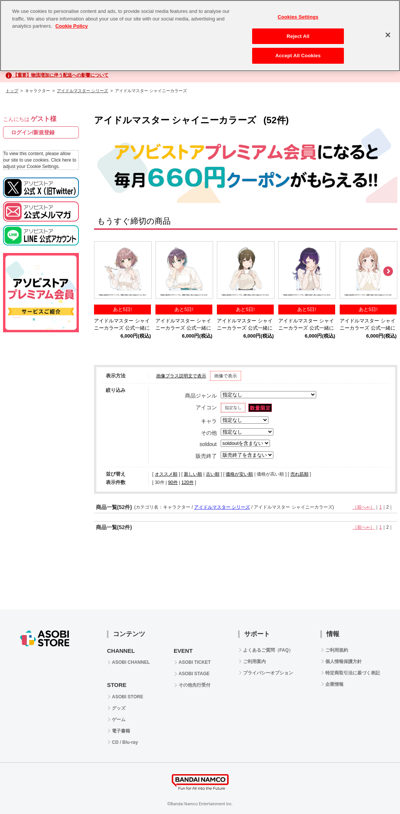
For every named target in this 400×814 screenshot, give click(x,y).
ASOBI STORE (127, 696)
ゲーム (118, 719)
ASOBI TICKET (195, 662)
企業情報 (334, 684)
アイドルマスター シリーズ (82, 90)
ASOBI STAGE (194, 673)
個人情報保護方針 (343, 661)
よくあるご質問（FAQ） (268, 650)
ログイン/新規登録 (33, 132)
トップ (12, 90)
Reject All (298, 36)
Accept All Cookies (298, 55)
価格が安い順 (239, 474)
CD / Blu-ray (125, 742)
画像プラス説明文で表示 (181, 376)
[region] (200, 35)
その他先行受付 (194, 685)
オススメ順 (166, 474)
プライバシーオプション (268, 673)
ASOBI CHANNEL (131, 662)
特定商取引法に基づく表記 (352, 673)
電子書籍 (121, 731)
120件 (187, 482)
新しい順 (193, 474)
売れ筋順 (299, 474)
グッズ (118, 708)
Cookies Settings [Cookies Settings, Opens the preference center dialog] (298, 17)
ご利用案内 (254, 661)
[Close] (388, 35)
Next (388, 271)
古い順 (213, 474)
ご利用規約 (336, 650)
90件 (172, 482)
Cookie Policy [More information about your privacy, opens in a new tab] (71, 26)
